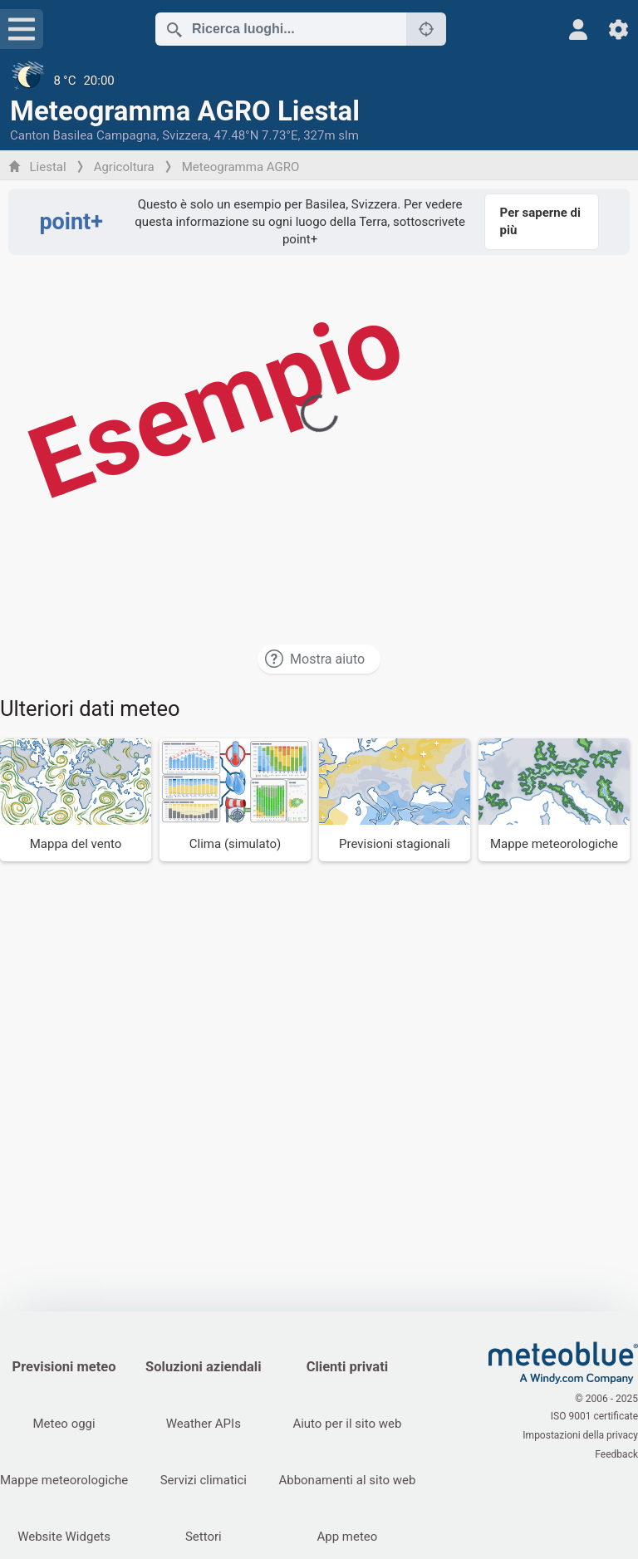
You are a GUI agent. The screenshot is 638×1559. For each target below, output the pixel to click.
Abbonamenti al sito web (350, 1480)
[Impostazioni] (618, 29)
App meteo (350, 1536)
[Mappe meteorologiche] (554, 799)
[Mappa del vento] (75, 799)
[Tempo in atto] (319, 81)
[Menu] (22, 29)
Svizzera (185, 135)
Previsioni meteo (64, 1367)
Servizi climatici (204, 1480)
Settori (204, 1536)
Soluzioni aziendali (205, 1367)
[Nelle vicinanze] (426, 29)
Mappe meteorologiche (64, 1480)
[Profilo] (578, 29)
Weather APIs (204, 1423)
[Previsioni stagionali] (394, 799)
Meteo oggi (63, 1423)
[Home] (563, 1363)
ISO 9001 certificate (594, 1418)
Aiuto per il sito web (350, 1423)
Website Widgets (63, 1536)
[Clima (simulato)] (235, 799)
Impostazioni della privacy (580, 1435)
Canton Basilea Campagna (83, 135)
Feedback (616, 1453)
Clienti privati (349, 1367)
